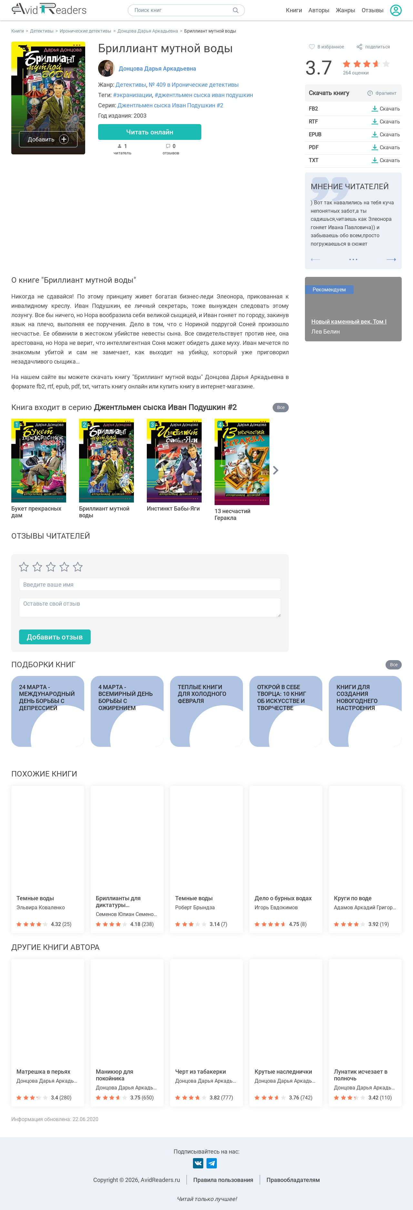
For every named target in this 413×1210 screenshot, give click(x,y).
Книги (294, 10)
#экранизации (132, 95)
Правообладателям (293, 1179)
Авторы (318, 10)
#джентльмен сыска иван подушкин (204, 95)
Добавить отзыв (55, 637)
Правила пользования (223, 1179)
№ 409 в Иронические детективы (194, 84)
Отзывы (373, 10)
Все (281, 407)
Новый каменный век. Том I (349, 321)
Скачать (390, 109)
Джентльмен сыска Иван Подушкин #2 (170, 105)
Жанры (345, 10)
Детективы (131, 84)
